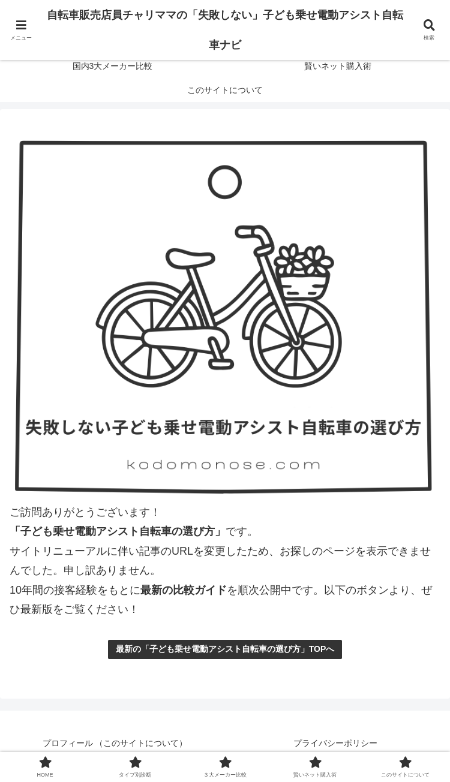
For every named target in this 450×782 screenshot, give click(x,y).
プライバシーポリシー (335, 743)
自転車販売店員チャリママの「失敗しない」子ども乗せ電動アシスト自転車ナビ (225, 30)
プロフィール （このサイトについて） (115, 743)
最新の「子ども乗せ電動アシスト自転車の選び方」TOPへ (225, 649)
